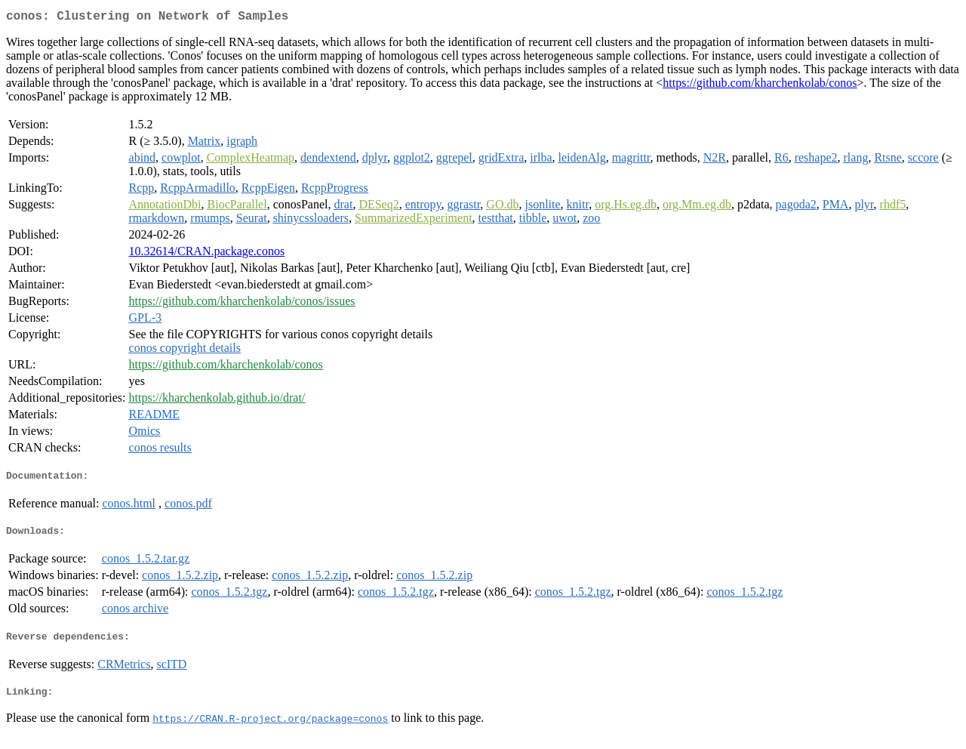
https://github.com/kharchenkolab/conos (760, 85)
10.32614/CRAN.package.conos (207, 254)
